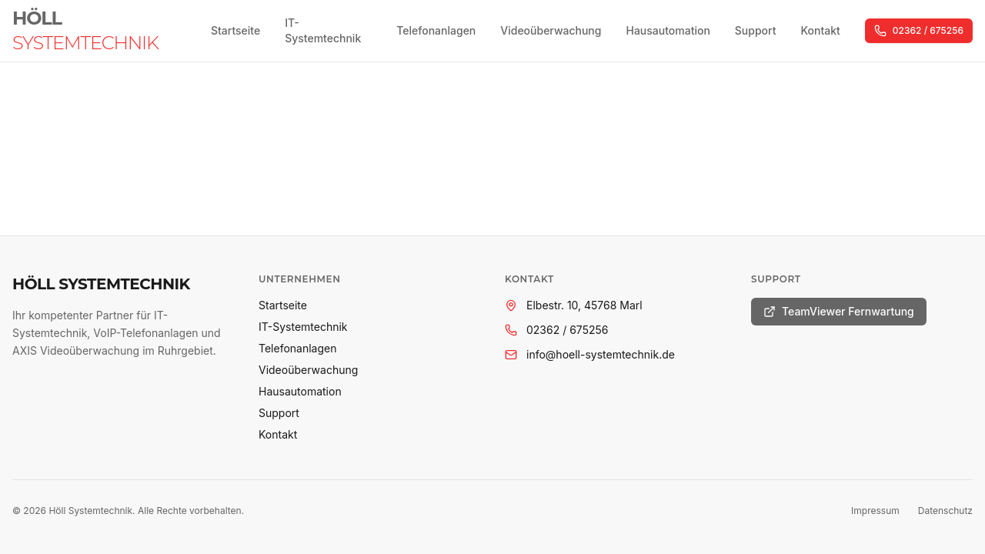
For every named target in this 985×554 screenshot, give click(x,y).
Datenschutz (945, 510)
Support (755, 30)
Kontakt (820, 30)
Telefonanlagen (436, 30)
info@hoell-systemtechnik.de (600, 354)
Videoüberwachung (550, 30)
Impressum (875, 510)
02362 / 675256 (918, 31)
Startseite (235, 30)
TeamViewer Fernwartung (838, 311)
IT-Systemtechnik (323, 30)
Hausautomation (668, 30)
